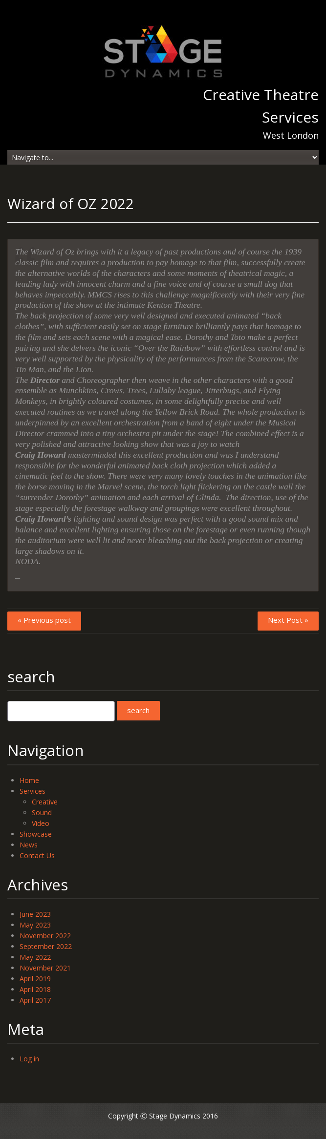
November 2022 (45, 935)
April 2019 (35, 978)
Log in (29, 1058)
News (29, 844)
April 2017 (35, 1000)
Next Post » (288, 620)
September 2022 (46, 946)
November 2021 (45, 967)
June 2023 (35, 914)
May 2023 (35, 924)
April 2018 (35, 989)
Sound (42, 812)
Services (32, 791)
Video (40, 823)
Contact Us (37, 855)
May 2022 (35, 957)
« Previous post (44, 620)
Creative (45, 801)
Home (29, 780)
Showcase (36, 834)
